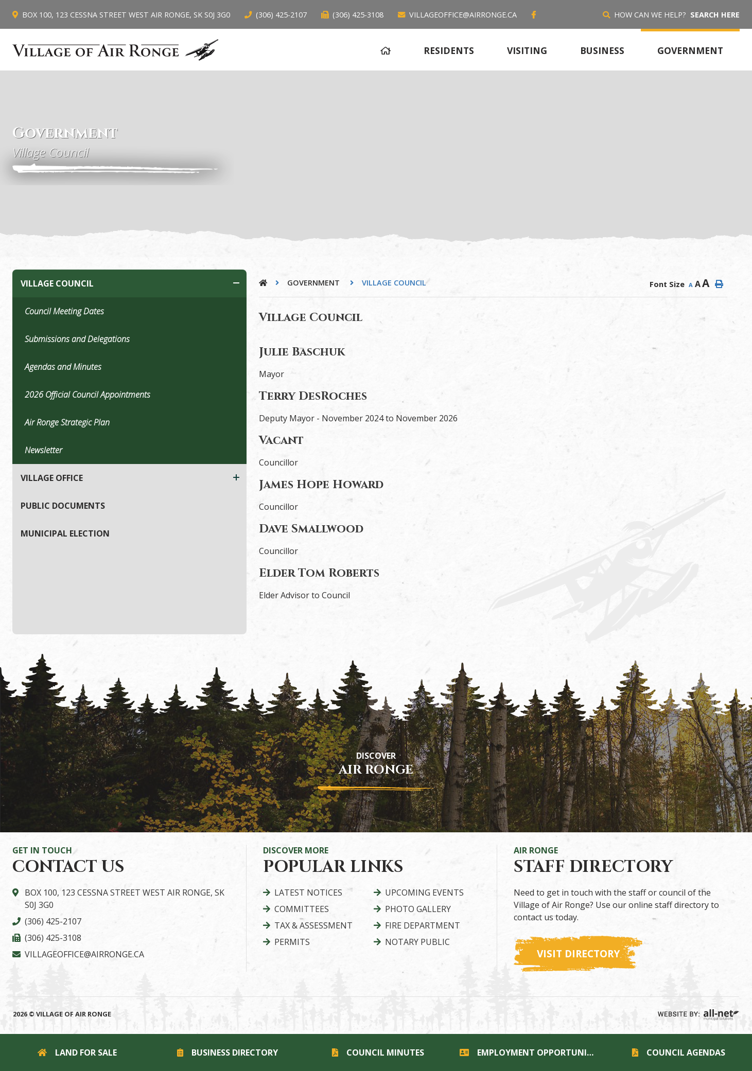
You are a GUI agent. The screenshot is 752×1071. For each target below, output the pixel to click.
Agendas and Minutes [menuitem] (63, 366)
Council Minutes (378, 1052)
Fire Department (422, 925)
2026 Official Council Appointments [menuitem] (87, 394)
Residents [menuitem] (449, 50)
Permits (292, 942)
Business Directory (227, 1052)
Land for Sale (77, 1052)
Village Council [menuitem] (57, 283)
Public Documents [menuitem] (63, 505)
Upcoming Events (424, 892)
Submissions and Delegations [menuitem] (77, 339)
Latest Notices (308, 892)
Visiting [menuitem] (527, 50)
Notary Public (417, 942)
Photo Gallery (418, 909)
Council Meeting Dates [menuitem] (64, 311)
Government (314, 283)
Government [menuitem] (690, 50)
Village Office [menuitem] (52, 478)
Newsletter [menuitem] (43, 450)
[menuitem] (385, 49)
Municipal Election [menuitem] (65, 533)
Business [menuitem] (602, 50)
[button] (236, 283)
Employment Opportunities (531, 1052)
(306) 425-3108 (53, 937)
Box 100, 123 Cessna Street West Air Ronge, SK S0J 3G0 (124, 899)
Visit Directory (578, 953)
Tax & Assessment (313, 925)
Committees (301, 909)
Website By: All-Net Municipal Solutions (698, 1015)
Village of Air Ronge (115, 50)
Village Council (394, 283)
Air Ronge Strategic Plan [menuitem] (67, 422)
